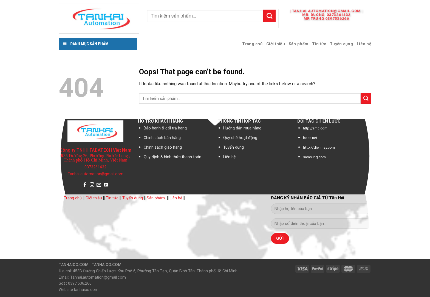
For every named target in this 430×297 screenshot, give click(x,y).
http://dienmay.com (319, 147)
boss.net (310, 138)
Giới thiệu (275, 44)
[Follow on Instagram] (92, 185)
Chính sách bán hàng (162, 137)
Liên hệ (364, 44)
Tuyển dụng (341, 44)
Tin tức (319, 44)
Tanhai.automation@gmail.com (95, 174)
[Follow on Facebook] (85, 185)
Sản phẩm (298, 44)
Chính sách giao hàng (163, 147)
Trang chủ (252, 44)
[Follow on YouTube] (106, 185)
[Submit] (269, 16)
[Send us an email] (99, 185)
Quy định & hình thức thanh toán (172, 157)
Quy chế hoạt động (240, 137)
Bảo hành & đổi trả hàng (165, 128)
